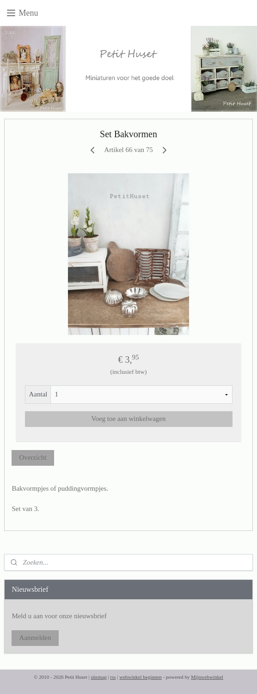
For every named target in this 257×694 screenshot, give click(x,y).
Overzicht (32, 457)
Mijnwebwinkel (207, 677)
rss (113, 677)
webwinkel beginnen (140, 677)
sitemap (98, 677)
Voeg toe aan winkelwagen (129, 418)
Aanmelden (35, 637)
